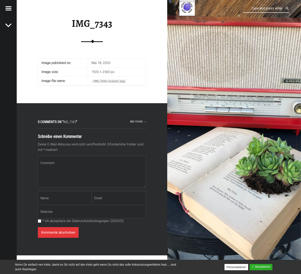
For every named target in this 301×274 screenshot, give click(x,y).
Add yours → (138, 121)
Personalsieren (236, 267)
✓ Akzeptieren (261, 266)
